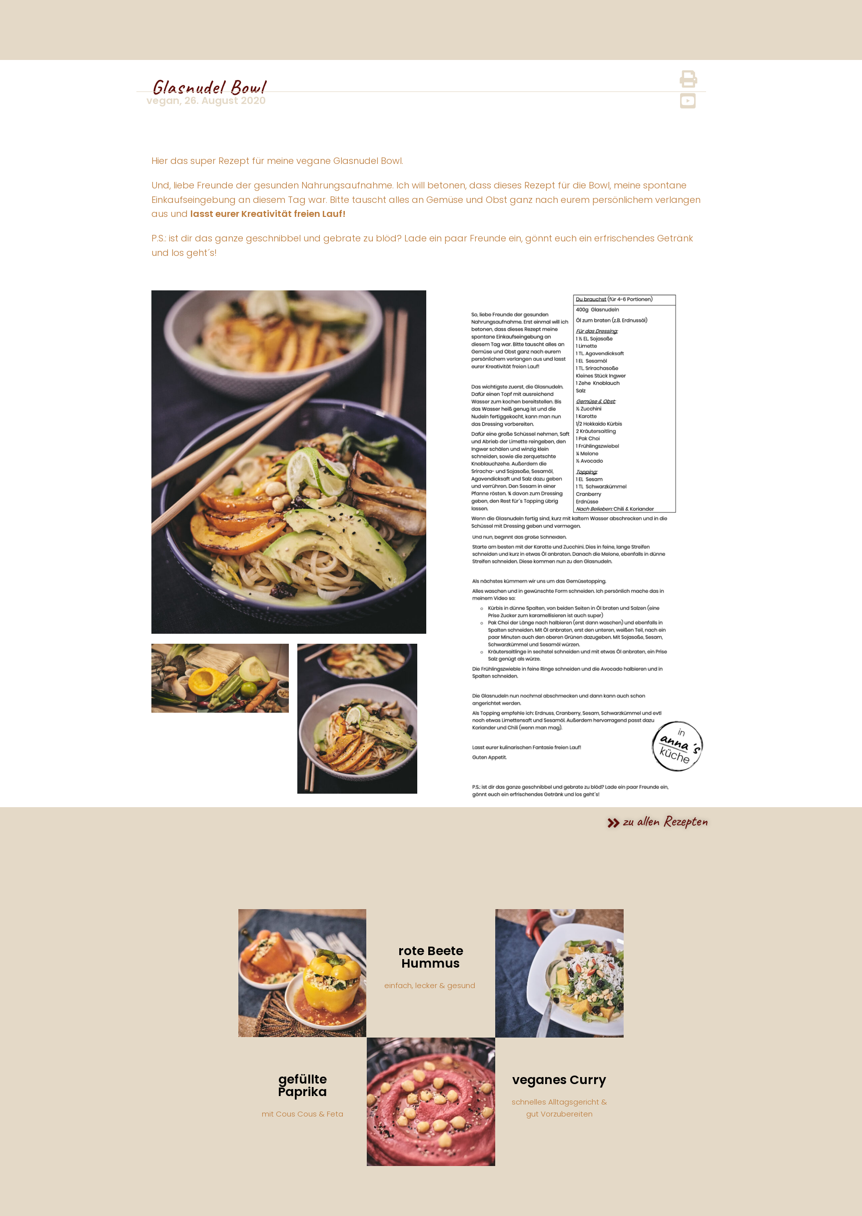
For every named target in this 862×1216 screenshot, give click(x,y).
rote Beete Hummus (430, 957)
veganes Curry (559, 1080)
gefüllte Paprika (302, 1086)
